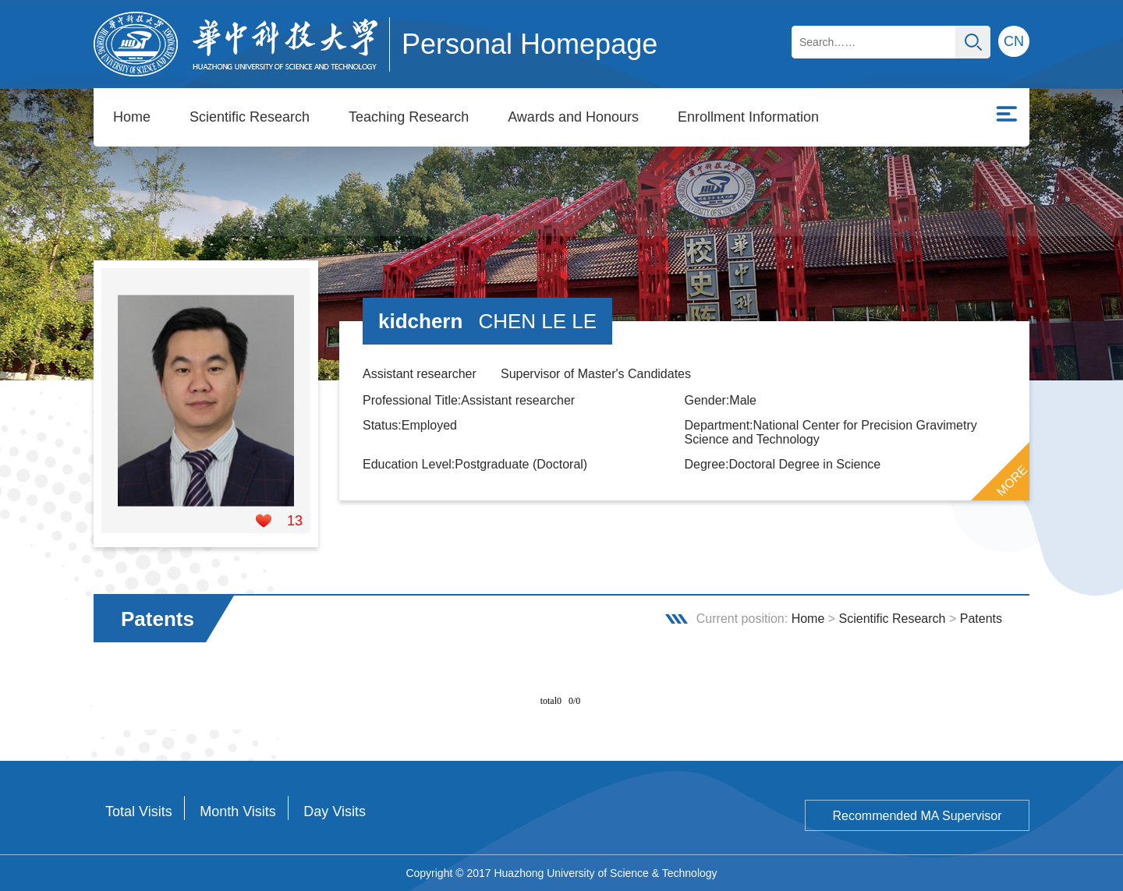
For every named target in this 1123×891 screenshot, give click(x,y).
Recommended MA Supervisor (917, 815)
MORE (1012, 481)
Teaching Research (409, 117)
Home (132, 117)
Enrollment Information (748, 117)
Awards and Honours (573, 117)
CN (1014, 41)
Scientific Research (250, 117)
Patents (981, 618)
